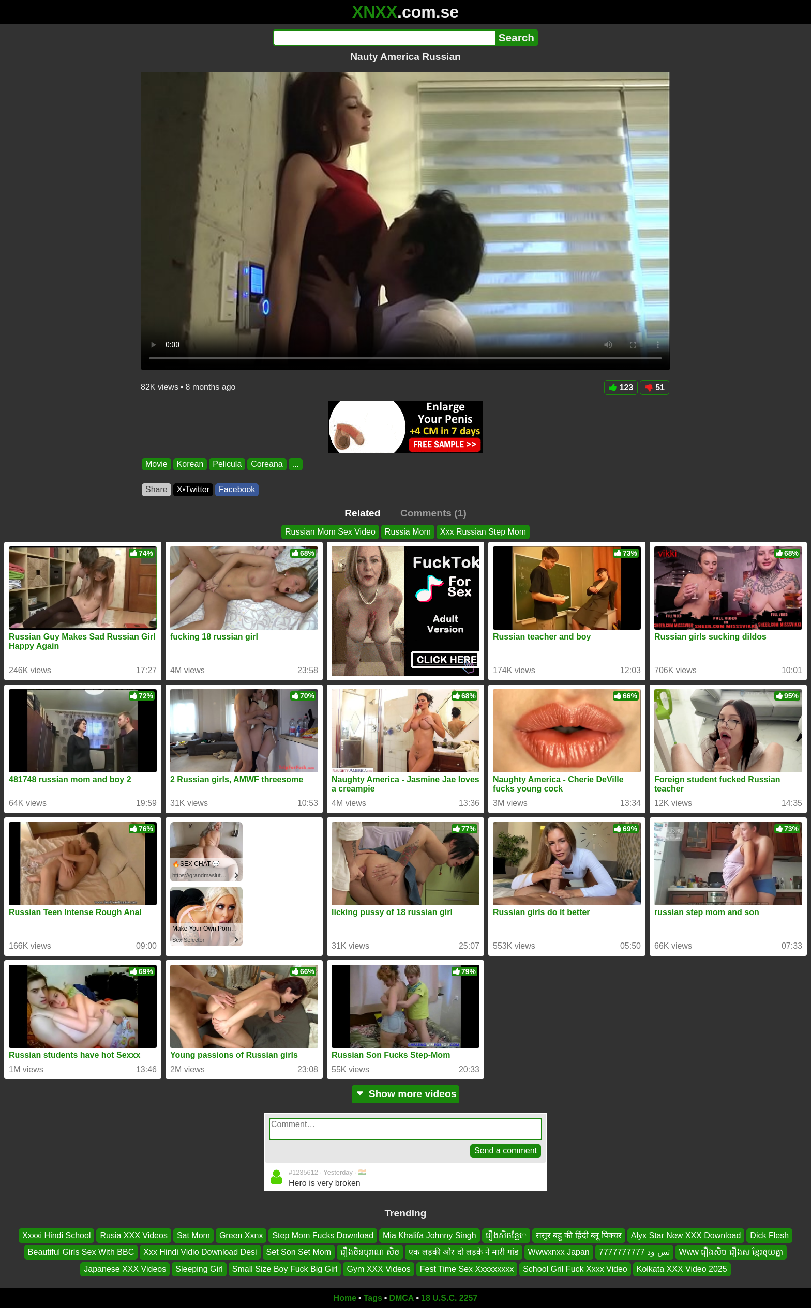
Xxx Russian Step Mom (483, 531)
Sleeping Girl (199, 1269)
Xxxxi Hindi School (56, 1235)
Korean (190, 464)
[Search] (384, 37)
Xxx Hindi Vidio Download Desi (200, 1252)
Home (345, 1298)
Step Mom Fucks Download (322, 1235)
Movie (156, 464)
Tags (373, 1298)
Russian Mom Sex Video (330, 531)
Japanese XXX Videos (125, 1269)
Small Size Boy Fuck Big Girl (285, 1269)
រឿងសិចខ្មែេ (506, 1235)
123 (621, 387)
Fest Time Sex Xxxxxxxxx (467, 1269)
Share (156, 489)
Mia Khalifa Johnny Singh (429, 1235)
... (295, 464)
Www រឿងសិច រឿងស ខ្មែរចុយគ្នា (731, 1252)
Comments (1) (433, 513)
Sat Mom (193, 1235)
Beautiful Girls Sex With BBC (81, 1252)
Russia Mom (408, 531)
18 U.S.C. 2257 (449, 1298)
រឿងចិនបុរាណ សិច (369, 1252)
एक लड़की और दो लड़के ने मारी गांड (463, 1252)
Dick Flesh (769, 1235)
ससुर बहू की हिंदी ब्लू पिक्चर (579, 1235)
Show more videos (406, 1093)
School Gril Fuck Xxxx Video (575, 1269)
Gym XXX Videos (378, 1269)
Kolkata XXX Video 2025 (682, 1269)
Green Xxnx (241, 1235)
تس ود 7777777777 (634, 1252)
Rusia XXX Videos (133, 1235)
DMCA (401, 1298)
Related (362, 513)
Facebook (237, 489)
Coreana (266, 464)
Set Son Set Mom (298, 1252)
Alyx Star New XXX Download (686, 1235)
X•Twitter (193, 489)
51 (654, 387)
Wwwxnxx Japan (559, 1252)
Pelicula (227, 464)
